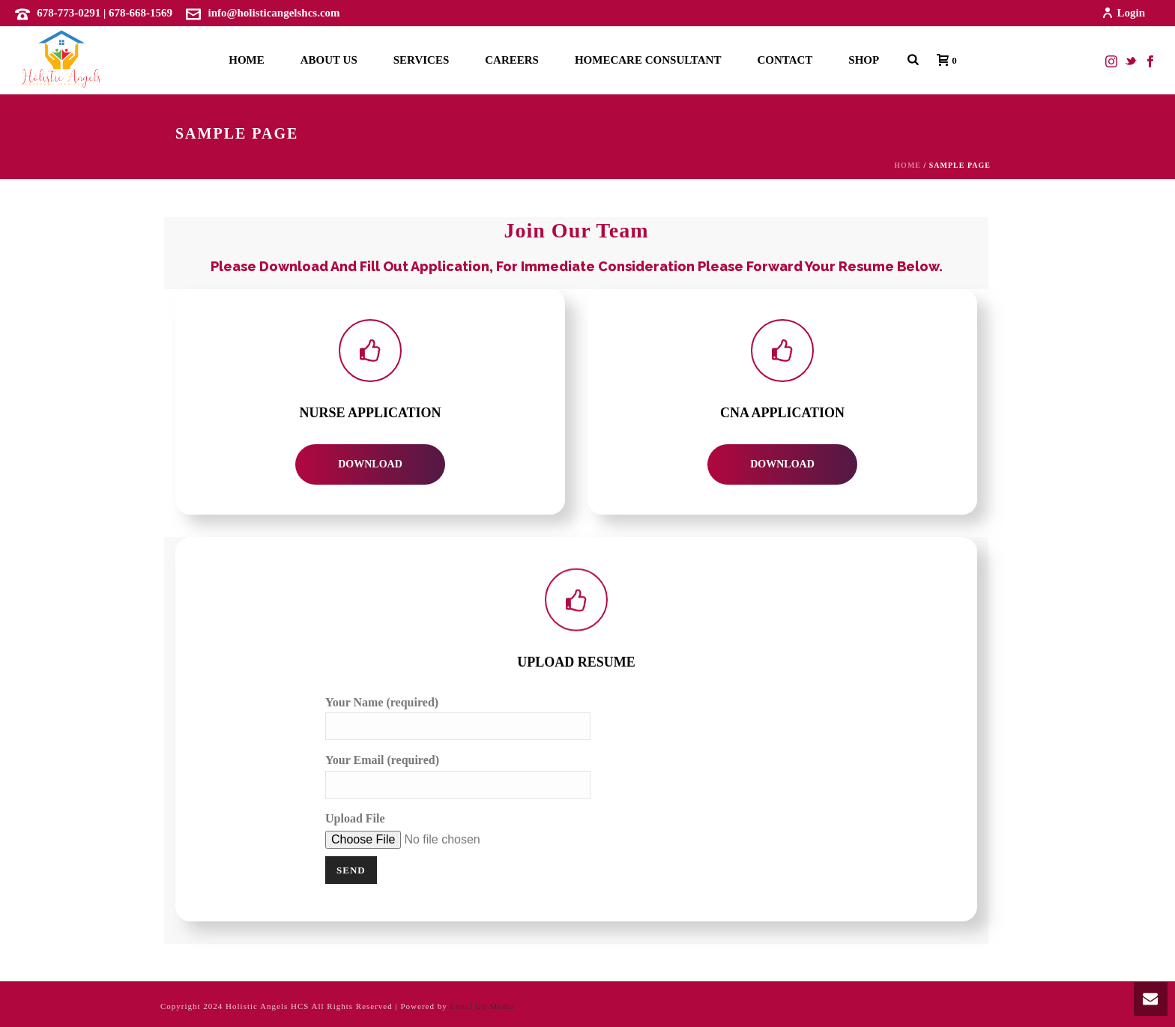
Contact (784, 60)
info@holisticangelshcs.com (274, 13)
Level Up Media (482, 1006)
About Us (328, 60)
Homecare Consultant (648, 60)
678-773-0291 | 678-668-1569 (104, 13)
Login (1123, 13)
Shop (863, 60)
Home (247, 60)
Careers (512, 60)
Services (421, 60)
